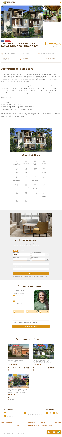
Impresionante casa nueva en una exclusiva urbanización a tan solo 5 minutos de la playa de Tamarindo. (42, 361)
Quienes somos (31, 422)
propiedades (9, 422)
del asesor (18, 295)
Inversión (7, 425)
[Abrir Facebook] (47, 412)
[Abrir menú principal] (60, 2)
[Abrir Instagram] (50, 412)
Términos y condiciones (46, 427)
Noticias (43, 422)
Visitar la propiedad (18, 311)
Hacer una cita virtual (32, 311)
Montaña (18, 425)
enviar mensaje (31, 326)
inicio (2, 422)
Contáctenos (58, 422)
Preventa (7, 428)
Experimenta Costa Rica (33, 425)
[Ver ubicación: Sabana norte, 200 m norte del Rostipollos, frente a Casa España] (33, 413)
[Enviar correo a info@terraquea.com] (13, 413)
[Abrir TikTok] (57, 412)
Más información (44, 311)
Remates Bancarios (19, 428)
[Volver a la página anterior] (1, 2)
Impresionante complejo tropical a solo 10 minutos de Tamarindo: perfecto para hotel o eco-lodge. (17, 391)
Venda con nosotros (33, 427)
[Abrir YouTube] (54, 412)
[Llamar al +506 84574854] (23, 416)
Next (28, 351)
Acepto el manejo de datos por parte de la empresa (24, 322)
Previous (9, 351)
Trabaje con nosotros (46, 425)
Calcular (31, 273)
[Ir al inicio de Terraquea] (9, 2)
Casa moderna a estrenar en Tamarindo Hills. (15, 361)
